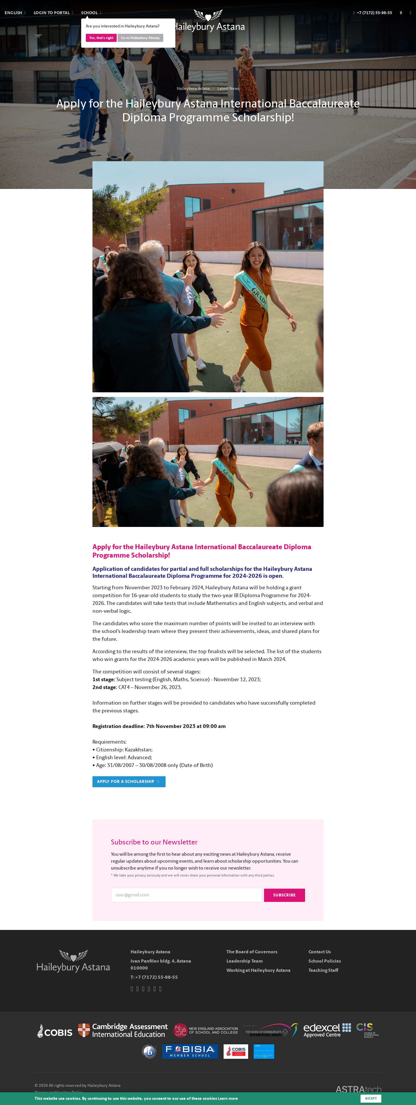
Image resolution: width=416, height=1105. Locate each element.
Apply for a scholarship (128, 781)
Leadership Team (244, 961)
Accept (370, 1098)
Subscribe (284, 894)
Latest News (228, 88)
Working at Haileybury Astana (258, 970)
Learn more (228, 1098)
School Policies (325, 961)
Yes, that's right (101, 38)
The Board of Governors (251, 951)
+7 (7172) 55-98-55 (156, 977)
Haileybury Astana (193, 88)
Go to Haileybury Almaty (140, 38)
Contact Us (320, 951)
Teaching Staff (323, 970)
